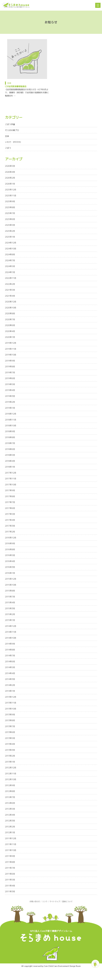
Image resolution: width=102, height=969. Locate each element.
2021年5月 (10, 289)
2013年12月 (10, 697)
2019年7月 (10, 372)
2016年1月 (10, 573)
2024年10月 (10, 248)
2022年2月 (10, 284)
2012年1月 (10, 832)
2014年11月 (10, 632)
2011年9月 (10, 856)
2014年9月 (10, 643)
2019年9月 (10, 360)
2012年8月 (10, 791)
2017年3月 (10, 525)
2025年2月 (10, 231)
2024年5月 (10, 266)
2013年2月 (10, 755)
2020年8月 (10, 313)
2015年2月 (10, 614)
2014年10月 (10, 637)
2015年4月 (10, 602)
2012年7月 (10, 797)
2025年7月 (10, 213)
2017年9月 (10, 490)
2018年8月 (10, 437)
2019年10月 (10, 354)
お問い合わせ (34, 901)
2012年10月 (10, 779)
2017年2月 (10, 531)
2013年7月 (10, 726)
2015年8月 (10, 590)
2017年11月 (10, 478)
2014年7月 (10, 655)
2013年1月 (10, 761)
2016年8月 (10, 549)
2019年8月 (10, 366)
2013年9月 (10, 714)
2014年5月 (10, 667)
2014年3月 (10, 679)
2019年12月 (10, 343)
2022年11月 (10, 278)
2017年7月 (10, 502)
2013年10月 (10, 708)
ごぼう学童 (10, 124)
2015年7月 (10, 596)
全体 (9, 83)
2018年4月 (10, 461)
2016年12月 (10, 537)
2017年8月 (10, 496)
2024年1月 (10, 272)
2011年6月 (10, 873)
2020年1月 (10, 337)
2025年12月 (10, 189)
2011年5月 (10, 879)
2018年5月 (10, 455)
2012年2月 (10, 826)
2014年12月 (10, 626)
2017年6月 (10, 508)
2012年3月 (10, 820)
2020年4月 (10, 331)
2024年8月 (10, 254)
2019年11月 (10, 348)
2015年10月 (10, 584)
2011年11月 (10, 844)
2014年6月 (10, 661)
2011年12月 (10, 838)
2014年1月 (10, 691)
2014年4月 (10, 673)
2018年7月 (10, 443)
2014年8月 (10, 649)
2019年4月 (10, 390)
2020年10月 (10, 307)
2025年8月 (10, 207)
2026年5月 (10, 166)
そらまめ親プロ (12, 130)
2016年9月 (10, 543)
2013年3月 (10, 750)
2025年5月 (10, 225)
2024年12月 (10, 242)
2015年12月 (10, 578)
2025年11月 (10, 195)
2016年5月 (10, 555)
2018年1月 (10, 466)
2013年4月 (10, 744)
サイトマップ (55, 901)
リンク (44, 901)
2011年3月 (10, 891)
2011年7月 (10, 867)
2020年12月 (10, 301)
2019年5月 (10, 384)
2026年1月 (10, 183)
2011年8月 (10, 862)
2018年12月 (10, 413)
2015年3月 (10, 608)
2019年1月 (10, 408)
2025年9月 (10, 201)
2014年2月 (10, 685)
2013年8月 (10, 720)
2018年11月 (10, 419)
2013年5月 (10, 738)
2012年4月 (10, 814)
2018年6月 (10, 449)
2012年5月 (10, 808)
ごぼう (8, 148)
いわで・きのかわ (13, 142)
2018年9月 (10, 431)
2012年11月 (10, 773)
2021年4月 (10, 295)
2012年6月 (10, 803)
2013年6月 (10, 732)
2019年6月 (10, 378)
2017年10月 (10, 484)
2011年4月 (10, 885)
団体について (67, 901)
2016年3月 (10, 567)
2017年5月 (10, 514)
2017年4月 (10, 520)
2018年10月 (10, 425)
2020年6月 (10, 325)
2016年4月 (10, 561)
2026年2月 (10, 177)
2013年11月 (10, 702)
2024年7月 (10, 260)
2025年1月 (10, 236)
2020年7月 (10, 319)
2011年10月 (10, 850)
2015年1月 (10, 620)
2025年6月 (10, 219)
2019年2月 (10, 402)
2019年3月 (10, 396)
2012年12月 (10, 767)
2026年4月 (10, 172)
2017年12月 (10, 472)
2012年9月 (10, 785)
